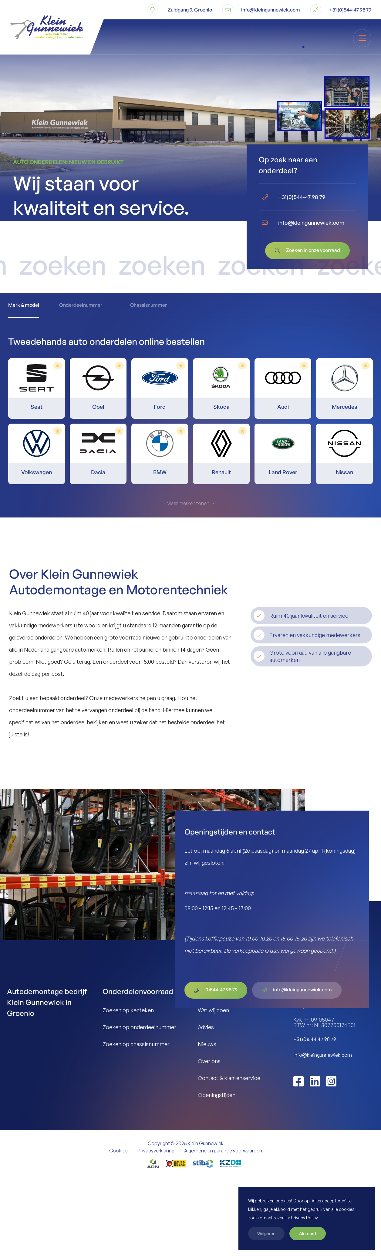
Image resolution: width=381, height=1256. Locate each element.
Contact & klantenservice (229, 1078)
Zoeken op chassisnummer (136, 1044)
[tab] (23, 305)
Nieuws (207, 1044)
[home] (38, 27)
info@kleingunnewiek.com (322, 1055)
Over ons (209, 1061)
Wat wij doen (213, 1010)
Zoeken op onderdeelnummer (139, 1027)
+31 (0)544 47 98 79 (314, 1039)
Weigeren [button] (266, 1233)
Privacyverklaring (155, 1151)
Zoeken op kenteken (128, 1010)
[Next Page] (190, 503)
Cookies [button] (118, 1151)
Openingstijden (216, 1095)
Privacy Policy (304, 1217)
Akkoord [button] (307, 1233)
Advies (206, 1027)
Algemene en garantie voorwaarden (223, 1151)
